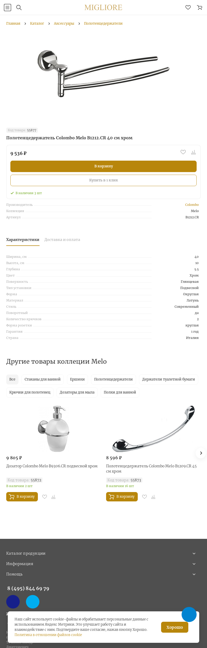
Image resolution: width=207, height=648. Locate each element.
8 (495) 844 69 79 (28, 588)
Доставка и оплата (62, 239)
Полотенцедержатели (113, 379)
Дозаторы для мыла (77, 392)
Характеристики (22, 239)
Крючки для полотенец (29, 392)
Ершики (77, 379)
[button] (201, 453)
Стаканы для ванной (43, 379)
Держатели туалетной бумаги (168, 379)
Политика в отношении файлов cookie (48, 635)
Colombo (192, 205)
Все (12, 379)
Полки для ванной (120, 392)
